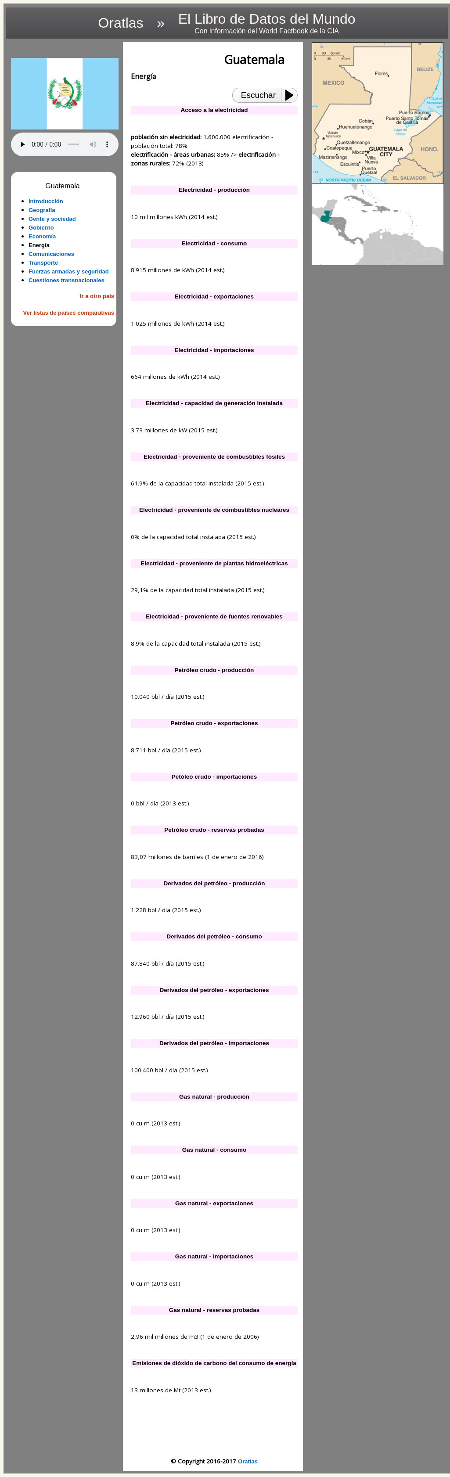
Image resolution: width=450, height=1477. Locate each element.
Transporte (43, 262)
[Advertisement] (65, 465)
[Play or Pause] (292, 95)
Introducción (46, 201)
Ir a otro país (97, 296)
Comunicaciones (51, 254)
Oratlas (248, 1461)
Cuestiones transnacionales (66, 280)
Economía (42, 236)
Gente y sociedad (52, 219)
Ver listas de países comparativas (68, 312)
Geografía (42, 210)
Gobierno (41, 227)
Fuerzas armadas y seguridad (69, 271)
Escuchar (258, 95)
